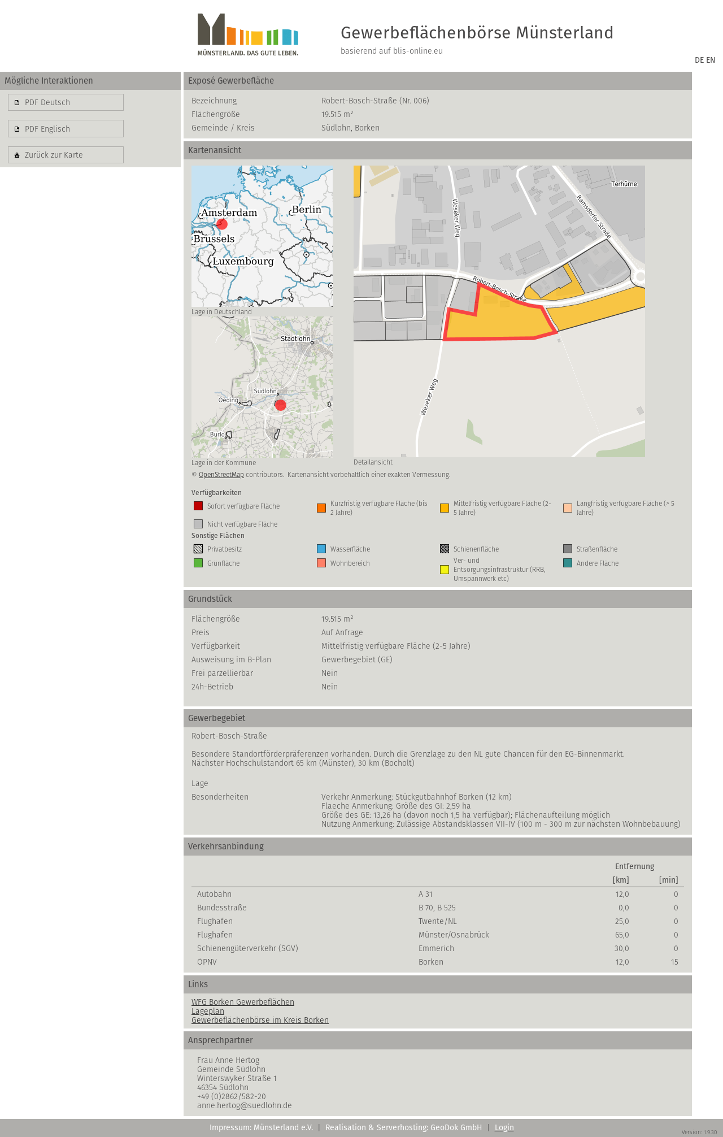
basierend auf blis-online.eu (392, 51)
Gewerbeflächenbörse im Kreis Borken (260, 1020)
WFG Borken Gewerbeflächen (242, 1002)
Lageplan (207, 1011)
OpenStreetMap (221, 474)
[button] (66, 102)
